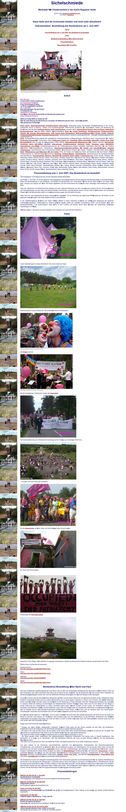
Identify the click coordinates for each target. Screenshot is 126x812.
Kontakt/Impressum (74, 13)
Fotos (67, 35)
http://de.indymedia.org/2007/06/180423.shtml (35, 673)
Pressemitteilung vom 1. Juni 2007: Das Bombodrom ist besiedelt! (67, 32)
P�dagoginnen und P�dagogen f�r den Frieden (42, 152)
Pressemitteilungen (67, 42)
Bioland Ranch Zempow (85, 129)
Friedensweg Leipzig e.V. (60, 140)
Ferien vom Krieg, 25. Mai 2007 (30, 788)
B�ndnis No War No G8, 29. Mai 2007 (32, 782)
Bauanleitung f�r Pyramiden (67, 45)
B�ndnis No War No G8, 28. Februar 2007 (34, 806)
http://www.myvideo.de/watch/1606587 (33, 678)
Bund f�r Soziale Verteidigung (76, 131)
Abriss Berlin (24, 125)
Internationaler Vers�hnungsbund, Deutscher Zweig (71, 144)
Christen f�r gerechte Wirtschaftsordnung (35, 133)
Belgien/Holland (69, 751)
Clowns (25, 352)
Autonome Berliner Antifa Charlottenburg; (52, 129)
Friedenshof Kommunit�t (29, 140)
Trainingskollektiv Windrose (42, 155)
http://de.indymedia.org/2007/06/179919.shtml (35, 682)
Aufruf (67, 29)
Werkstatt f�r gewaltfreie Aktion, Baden (65, 155)
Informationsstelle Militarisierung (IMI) (78, 142)
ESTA (22, 138)
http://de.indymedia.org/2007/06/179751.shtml (35, 669)
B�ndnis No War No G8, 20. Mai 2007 (32, 799)
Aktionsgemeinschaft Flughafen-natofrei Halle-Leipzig (49, 125)
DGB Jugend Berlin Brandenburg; (63, 133)
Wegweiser (70, 15)
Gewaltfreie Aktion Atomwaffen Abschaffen (84, 140)
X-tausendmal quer (86, 155)
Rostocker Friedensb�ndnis (64, 154)
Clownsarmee (29, 528)
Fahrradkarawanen (93, 754)
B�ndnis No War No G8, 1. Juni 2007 (32, 775)
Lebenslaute (54, 393)
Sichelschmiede (80, 154)
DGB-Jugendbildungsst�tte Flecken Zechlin (91, 133)
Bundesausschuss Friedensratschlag (100, 131)
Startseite (65, 13)
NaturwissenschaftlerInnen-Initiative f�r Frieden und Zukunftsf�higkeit (80, 148)
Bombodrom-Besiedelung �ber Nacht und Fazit (67, 39)
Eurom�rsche (33, 756)
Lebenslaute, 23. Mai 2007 (28, 795)
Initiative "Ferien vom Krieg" (67, 754)
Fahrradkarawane (37, 614)
